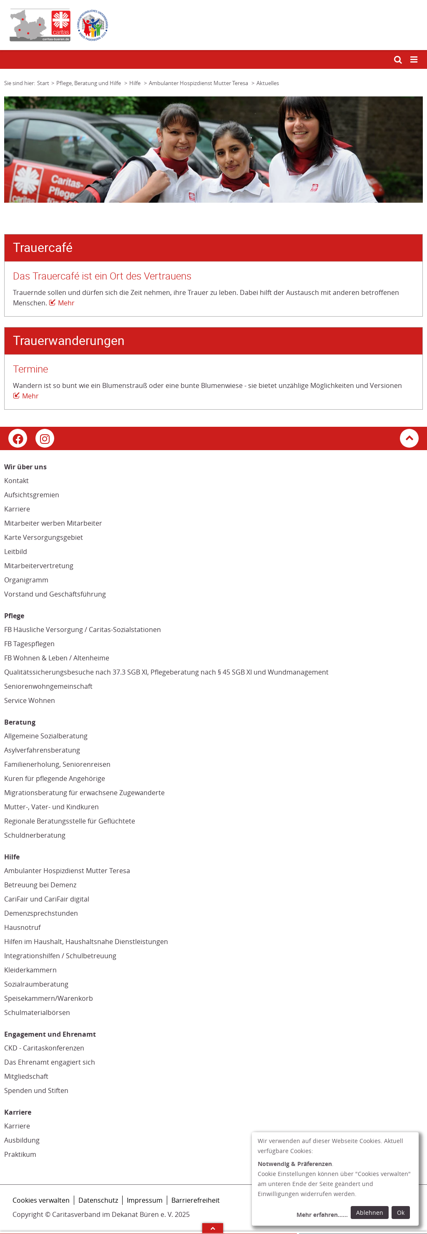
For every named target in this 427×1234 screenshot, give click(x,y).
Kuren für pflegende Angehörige (54, 778)
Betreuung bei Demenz (40, 884)
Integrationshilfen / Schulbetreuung (60, 955)
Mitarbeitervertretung (38, 565)
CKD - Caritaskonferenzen (44, 1048)
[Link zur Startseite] (213, 25)
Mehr (66, 302)
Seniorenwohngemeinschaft (48, 686)
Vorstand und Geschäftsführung (55, 594)
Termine (30, 369)
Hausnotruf (22, 927)
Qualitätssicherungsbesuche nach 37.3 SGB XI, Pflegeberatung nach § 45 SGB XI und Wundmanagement (166, 672)
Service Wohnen (29, 700)
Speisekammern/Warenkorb (48, 998)
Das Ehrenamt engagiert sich (49, 1062)
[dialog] (335, 1179)
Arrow (212, 1228)
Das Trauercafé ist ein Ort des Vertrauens (102, 276)
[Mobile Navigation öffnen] (414, 60)
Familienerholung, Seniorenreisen (57, 764)
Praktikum (20, 1154)
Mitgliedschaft (26, 1076)
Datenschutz (98, 1200)
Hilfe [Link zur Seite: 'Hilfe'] (135, 83)
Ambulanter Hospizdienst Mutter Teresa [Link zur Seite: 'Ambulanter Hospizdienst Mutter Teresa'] (199, 83)
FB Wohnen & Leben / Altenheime (56, 657)
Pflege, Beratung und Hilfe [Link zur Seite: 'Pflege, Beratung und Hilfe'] (89, 83)
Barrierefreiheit (195, 1200)
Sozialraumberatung (36, 984)
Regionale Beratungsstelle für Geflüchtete (69, 821)
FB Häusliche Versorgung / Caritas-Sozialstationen (82, 629)
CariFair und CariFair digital (46, 899)
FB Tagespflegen (29, 643)
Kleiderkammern (30, 970)
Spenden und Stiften (36, 1090)
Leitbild (15, 551)
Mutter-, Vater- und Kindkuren (51, 806)
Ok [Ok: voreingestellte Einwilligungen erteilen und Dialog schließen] (400, 1212)
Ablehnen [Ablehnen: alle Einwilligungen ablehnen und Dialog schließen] (369, 1212)
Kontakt (16, 480)
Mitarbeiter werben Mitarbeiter (53, 523)
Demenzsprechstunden (41, 913)
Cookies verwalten (41, 1200)
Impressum (145, 1200)
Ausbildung (22, 1140)
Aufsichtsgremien (31, 494)
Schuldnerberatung (34, 835)
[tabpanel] (213, 149)
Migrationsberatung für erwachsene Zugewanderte (84, 792)
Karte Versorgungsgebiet (43, 537)
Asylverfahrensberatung (42, 750)
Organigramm (26, 579)
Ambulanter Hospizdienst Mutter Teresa (67, 870)
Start (43, 83)
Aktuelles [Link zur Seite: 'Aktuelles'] (267, 83)
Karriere (17, 509)
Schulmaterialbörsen (37, 1012)
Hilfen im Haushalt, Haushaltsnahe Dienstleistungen (86, 941)
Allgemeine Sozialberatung (46, 735)
